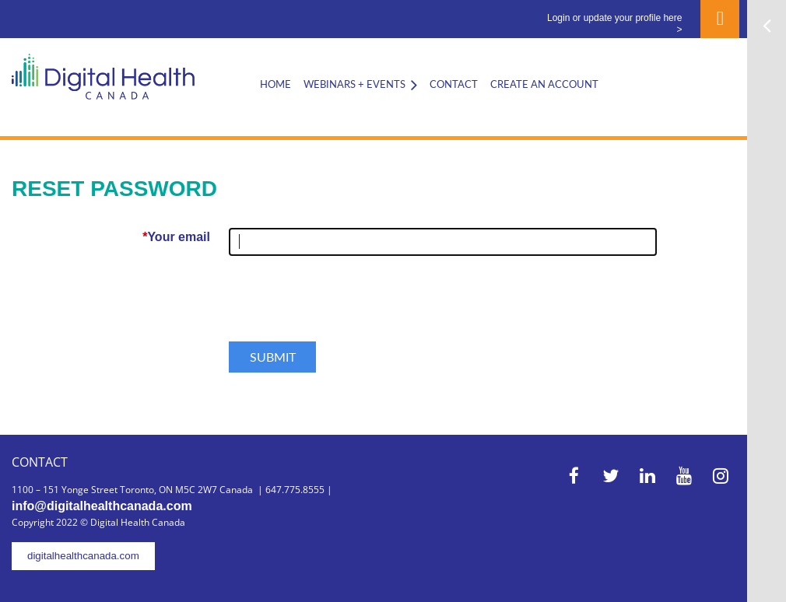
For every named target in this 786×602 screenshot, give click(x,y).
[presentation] (347, 305)
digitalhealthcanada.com (83, 556)
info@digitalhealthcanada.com (102, 506)
